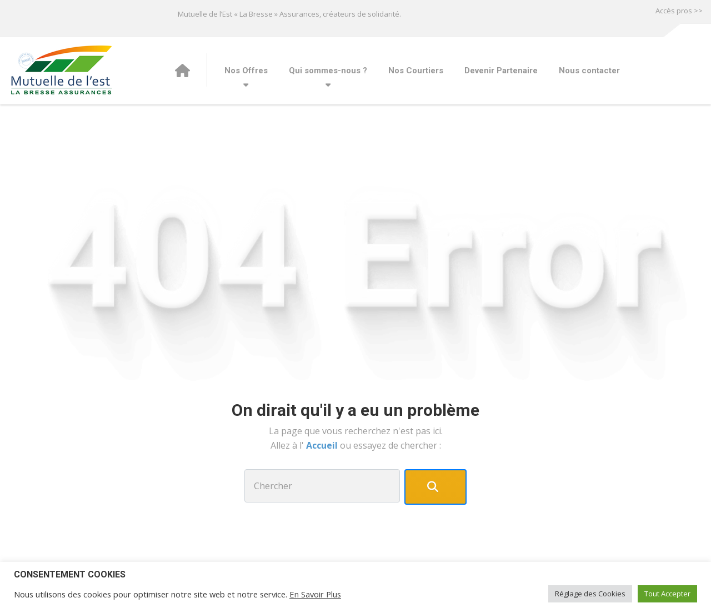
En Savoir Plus (315, 594)
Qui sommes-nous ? (328, 71)
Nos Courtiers (415, 71)
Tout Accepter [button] (667, 594)
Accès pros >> (679, 11)
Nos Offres (246, 71)
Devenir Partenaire (501, 71)
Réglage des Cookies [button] (590, 594)
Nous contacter (589, 71)
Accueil (323, 445)
